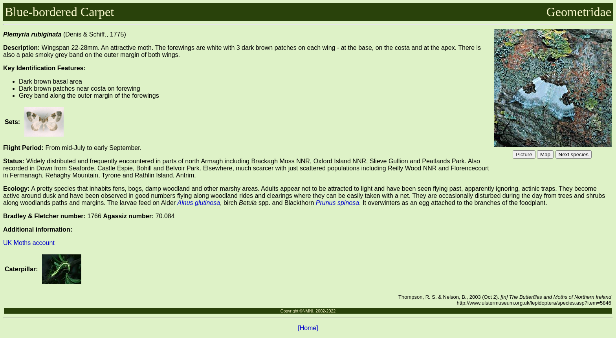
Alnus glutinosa (199, 202)
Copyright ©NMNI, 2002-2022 (308, 311)
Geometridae (578, 12)
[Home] (308, 328)
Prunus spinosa (337, 202)
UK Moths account (29, 242)
